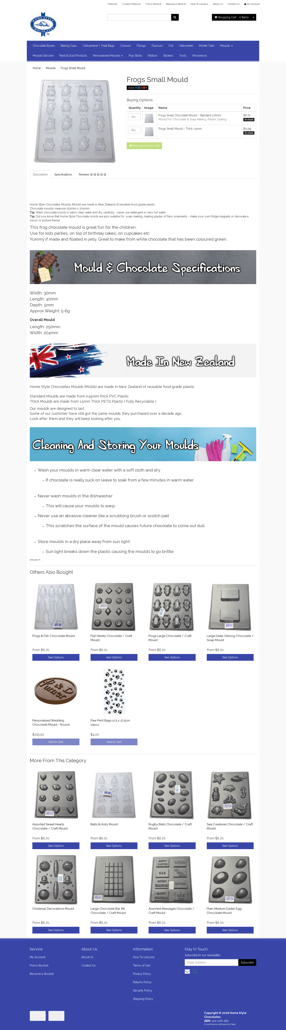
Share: (137, 87)
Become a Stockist (176, 4)
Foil (171, 45)
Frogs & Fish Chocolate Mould (53, 636)
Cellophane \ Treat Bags (98, 45)
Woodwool (199, 55)
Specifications (63, 174)
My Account (37, 957)
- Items (231, 17)
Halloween (186, 45)
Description (40, 174)
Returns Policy (142, 982)
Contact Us (234, 4)
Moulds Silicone (43, 55)
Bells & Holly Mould (104, 824)
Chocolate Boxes (44, 45)
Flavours (157, 45)
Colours (125, 45)
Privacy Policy (142, 973)
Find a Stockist (153, 4)
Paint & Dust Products (73, 55)
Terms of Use (141, 965)
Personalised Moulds (108, 55)
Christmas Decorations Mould (53, 908)
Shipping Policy (143, 998)
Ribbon (152, 55)
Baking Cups (69, 45)
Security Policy (142, 990)
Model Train (206, 45)
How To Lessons (199, 4)
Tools (182, 55)
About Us (218, 4)
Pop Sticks (135, 55)
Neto (233, 1024)
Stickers (168, 55)
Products (112, 4)
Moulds (226, 45)
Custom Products (131, 4)
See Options (56, 657)
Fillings (141, 45)
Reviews (92, 174)
